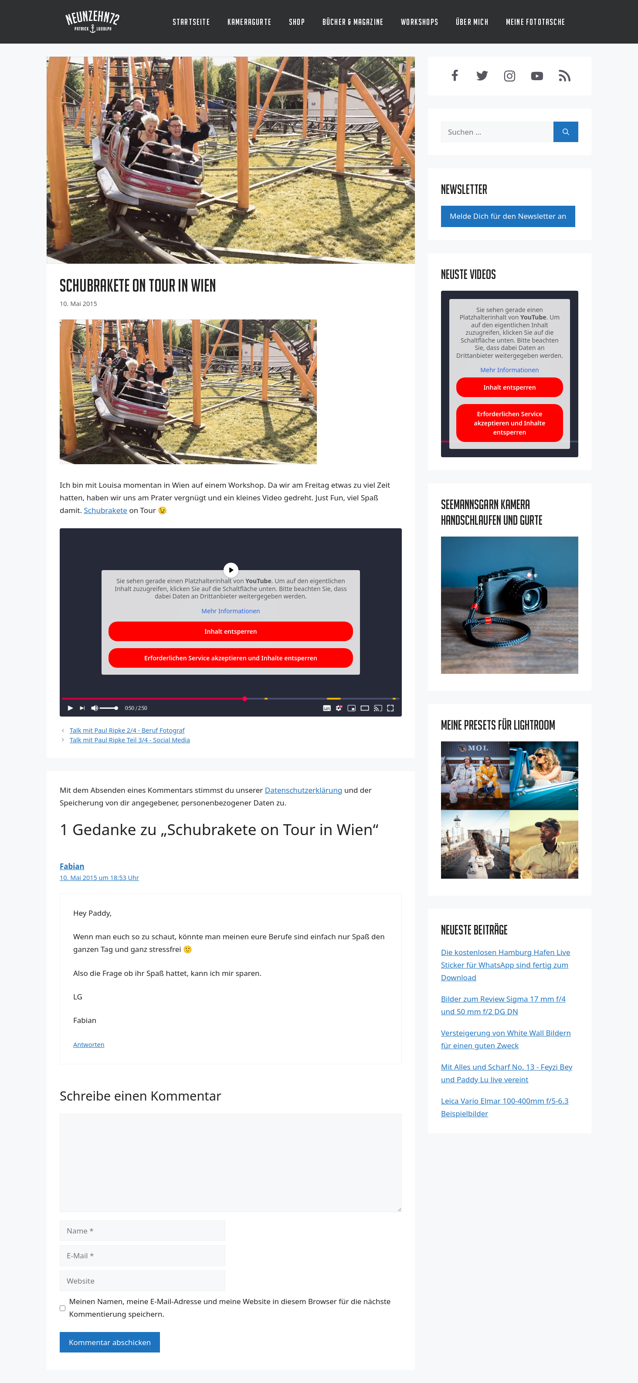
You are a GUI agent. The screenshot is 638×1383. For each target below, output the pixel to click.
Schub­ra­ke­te (105, 510)
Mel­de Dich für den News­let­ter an (508, 216)
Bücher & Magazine (352, 22)
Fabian (72, 866)
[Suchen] (565, 132)
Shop (297, 22)
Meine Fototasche (535, 22)
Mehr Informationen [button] (509, 370)
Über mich (472, 22)
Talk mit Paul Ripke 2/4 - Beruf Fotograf (127, 730)
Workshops (419, 22)
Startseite (191, 22)
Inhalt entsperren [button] (509, 387)
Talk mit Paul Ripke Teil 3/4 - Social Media (130, 740)
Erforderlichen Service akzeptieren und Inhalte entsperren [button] (510, 423)
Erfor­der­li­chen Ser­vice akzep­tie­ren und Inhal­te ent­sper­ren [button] (230, 658)
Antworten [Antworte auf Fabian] (89, 1044)
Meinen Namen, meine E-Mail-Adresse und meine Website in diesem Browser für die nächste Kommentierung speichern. (230, 1307)
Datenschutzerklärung (304, 790)
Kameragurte (249, 22)
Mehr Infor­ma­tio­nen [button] (230, 611)
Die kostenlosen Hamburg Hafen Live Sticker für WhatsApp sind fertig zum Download (505, 964)
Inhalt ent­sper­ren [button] (230, 631)
